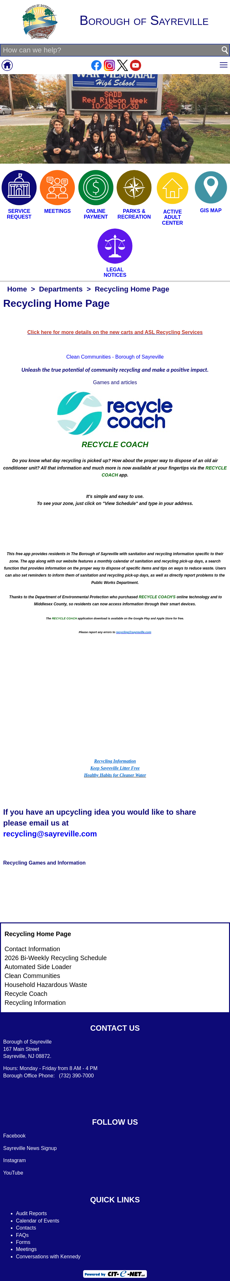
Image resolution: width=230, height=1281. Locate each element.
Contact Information (32, 948)
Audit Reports (31, 1213)
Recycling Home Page (37, 933)
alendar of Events (40, 1220)
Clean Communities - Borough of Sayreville (115, 357)
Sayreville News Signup (30, 1148)
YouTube (13, 1173)
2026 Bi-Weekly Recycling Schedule (55, 957)
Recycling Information (35, 1002)
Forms (23, 1242)
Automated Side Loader (37, 966)
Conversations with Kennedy (48, 1256)
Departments (61, 289)
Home (17, 289)
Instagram (14, 1160)
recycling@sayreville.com (50, 833)
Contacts (26, 1228)
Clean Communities (32, 975)
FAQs (22, 1235)
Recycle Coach (25, 993)
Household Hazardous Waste (45, 984)
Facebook (14, 1135)
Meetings (26, 1249)
